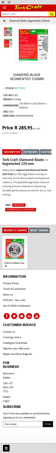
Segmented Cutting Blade (20, 209)
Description (12, 151)
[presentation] (26, 435)
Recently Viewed (15, 230)
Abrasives (18, 205)
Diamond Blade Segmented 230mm (15, 263)
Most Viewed (39, 230)
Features (48, 151)
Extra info (31, 151)
